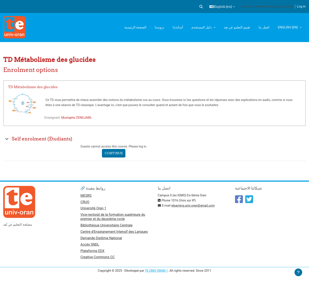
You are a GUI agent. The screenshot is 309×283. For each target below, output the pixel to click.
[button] (201, 6)
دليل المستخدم (201, 27)
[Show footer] (298, 272)
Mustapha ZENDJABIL (77, 118)
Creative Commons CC (97, 259)
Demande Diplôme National (101, 239)
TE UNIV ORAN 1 (156, 272)
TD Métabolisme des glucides (33, 87)
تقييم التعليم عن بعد (237, 27)
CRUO (84, 202)
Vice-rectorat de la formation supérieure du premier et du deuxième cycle (112, 217)
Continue (115, 153)
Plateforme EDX (92, 252)
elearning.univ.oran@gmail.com (194, 205)
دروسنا (159, 27)
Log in (301, 6)
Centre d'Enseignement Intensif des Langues (114, 232)
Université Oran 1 (93, 209)
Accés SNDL (89, 246)
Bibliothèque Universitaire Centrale (106, 226)
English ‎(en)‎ (288, 27)
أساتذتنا (178, 27)
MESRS (85, 196)
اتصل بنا (264, 27)
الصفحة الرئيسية (135, 27)
